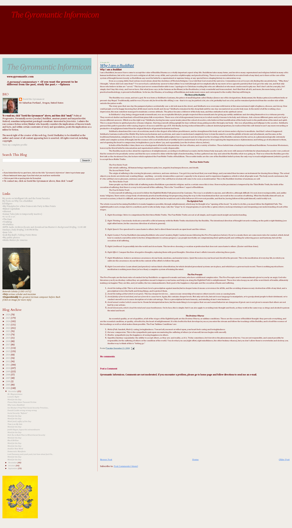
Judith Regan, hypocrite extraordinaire (23, 430)
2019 (8, 338)
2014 (8, 355)
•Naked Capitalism (11, 209)
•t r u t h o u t (8, 217)
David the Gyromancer (34, 99)
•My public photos (11, 238)
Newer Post (106, 459)
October (12, 466)
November (13, 463)
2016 (8, 348)
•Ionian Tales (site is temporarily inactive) (22, 214)
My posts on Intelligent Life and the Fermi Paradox (26, 198)
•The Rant (7, 219)
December (12, 391)
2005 (8, 385)
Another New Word (15, 449)
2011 (8, 365)
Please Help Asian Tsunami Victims (21, 402)
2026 (8, 315)
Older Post (284, 459)
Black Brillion (13, 440)
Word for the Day (14, 400)
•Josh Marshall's (19, 235)
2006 (8, 381)
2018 (8, 341)
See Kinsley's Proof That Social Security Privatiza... (28, 408)
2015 (8, 351)
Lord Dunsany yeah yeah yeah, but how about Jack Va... (30, 454)
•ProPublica (7, 225)
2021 (8, 331)
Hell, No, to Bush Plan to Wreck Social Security (26, 435)
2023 (8, 325)
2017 (8, 345)
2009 (8, 372)
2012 (8, 361)
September (13, 468)
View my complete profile (14, 145)
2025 (8, 318)
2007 (8, 378)
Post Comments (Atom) (126, 466)
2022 (8, 328)
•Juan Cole (7, 232)
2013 (8, 358)
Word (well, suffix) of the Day (19, 421)
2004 (8, 388)
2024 (8, 321)
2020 (8, 335)
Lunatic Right (13, 397)
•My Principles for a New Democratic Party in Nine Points (29, 206)
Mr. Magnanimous (14, 394)
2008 (8, 375)
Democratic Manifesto (16, 451)
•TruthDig (7, 222)
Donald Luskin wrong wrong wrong (22, 410)
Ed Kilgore (7, 204)
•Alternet (6, 211)
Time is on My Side (14, 424)
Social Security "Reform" (17, 413)
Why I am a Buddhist (117, 66)
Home (195, 459)
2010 (8, 368)
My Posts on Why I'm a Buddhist (17, 201)
